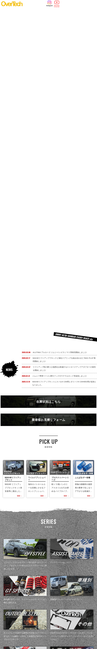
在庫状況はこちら (48, 112)
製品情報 (33, 614)
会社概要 (72, 614)
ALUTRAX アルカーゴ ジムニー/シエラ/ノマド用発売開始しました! (60, 63)
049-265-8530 (42, 637)
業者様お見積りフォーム (49, 131)
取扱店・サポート (58, 614)
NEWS (23, 614)
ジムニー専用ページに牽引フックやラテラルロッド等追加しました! (59, 86)
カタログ (44, 614)
